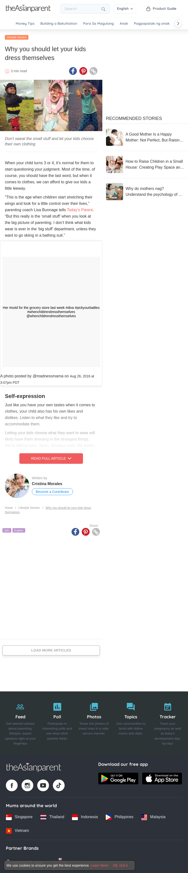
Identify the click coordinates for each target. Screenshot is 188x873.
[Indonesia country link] (85, 816)
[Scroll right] (178, 23)
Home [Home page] (9, 506)
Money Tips (25, 24)
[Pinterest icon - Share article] (83, 70)
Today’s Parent (80, 209)
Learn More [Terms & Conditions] (99, 865)
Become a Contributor (52, 490)
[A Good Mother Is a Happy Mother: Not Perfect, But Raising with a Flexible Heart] (145, 136)
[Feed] (20, 721)
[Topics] (130, 721)
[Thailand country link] (52, 816)
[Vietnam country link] (17, 829)
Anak (124, 24)
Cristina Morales (47, 482)
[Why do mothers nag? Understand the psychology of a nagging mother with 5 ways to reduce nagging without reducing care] (145, 190)
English (125, 8)
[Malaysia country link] (153, 816)
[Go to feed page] (28, 10)
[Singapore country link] (19, 816)
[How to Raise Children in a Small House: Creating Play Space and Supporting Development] (145, 163)
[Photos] (94, 721)
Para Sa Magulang (98, 24)
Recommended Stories (134, 117)
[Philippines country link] (119, 816)
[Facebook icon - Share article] (73, 70)
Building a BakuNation (58, 24)
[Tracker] (167, 721)
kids (6, 528)
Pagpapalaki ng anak (152, 24)
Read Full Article (51, 457)
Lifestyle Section (16, 36)
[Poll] (57, 721)
